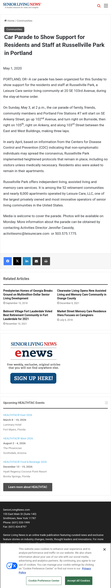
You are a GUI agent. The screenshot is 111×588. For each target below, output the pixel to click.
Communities (24, 20)
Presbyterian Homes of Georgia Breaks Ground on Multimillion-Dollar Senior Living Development (28, 294)
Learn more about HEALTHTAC (27, 487)
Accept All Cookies (78, 582)
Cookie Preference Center (43, 582)
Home (9, 20)
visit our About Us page (39, 543)
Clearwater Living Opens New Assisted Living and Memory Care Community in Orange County (81, 294)
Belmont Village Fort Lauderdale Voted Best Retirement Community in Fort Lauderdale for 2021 (27, 315)
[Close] (104, 550)
